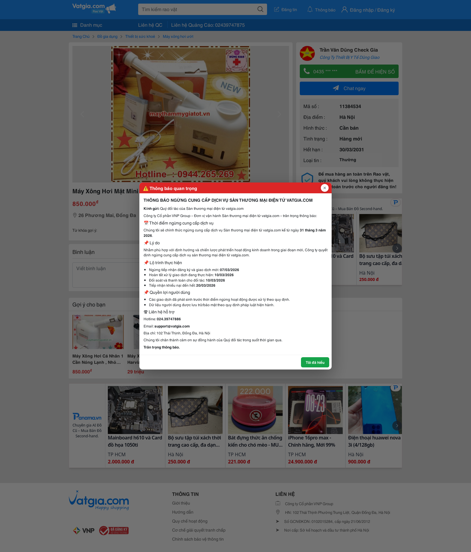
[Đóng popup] (325, 188)
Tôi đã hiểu (315, 362)
